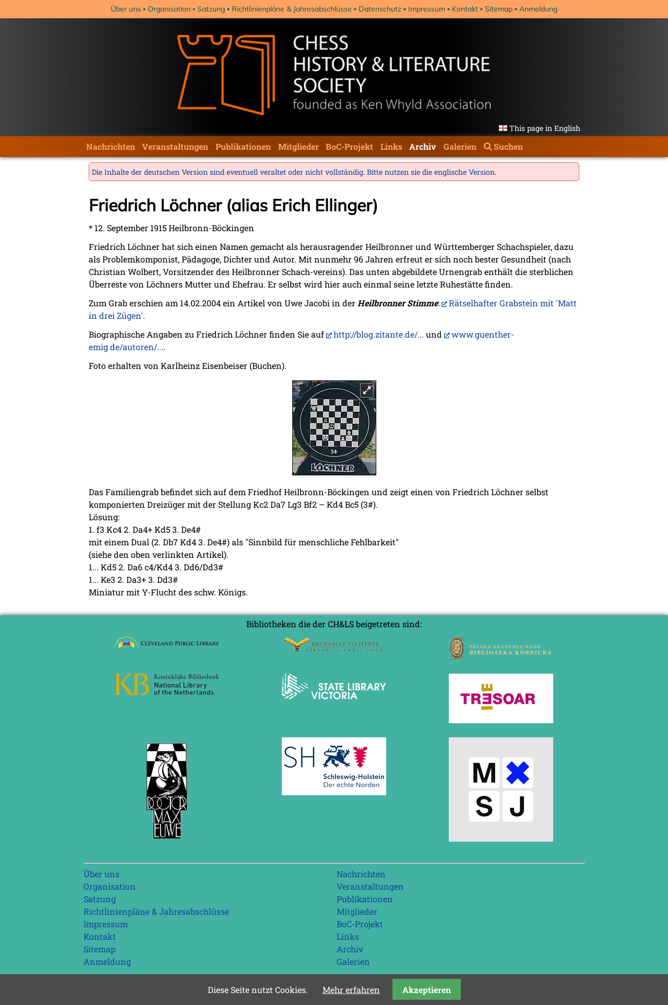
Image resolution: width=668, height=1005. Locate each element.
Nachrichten (110, 146)
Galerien (460, 146)
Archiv (422, 146)
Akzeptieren (426, 989)
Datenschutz (380, 9)
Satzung (211, 9)
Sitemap (498, 9)
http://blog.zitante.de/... (378, 334)
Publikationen (243, 146)
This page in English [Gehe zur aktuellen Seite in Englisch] (544, 128)
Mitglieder (298, 146)
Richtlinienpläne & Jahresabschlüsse (292, 9)
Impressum (426, 9)
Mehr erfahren (351, 989)
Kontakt (465, 9)
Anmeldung (538, 9)
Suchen (508, 146)
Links (391, 146)
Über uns (126, 9)
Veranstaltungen (175, 146)
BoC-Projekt (349, 146)
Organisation (169, 9)
